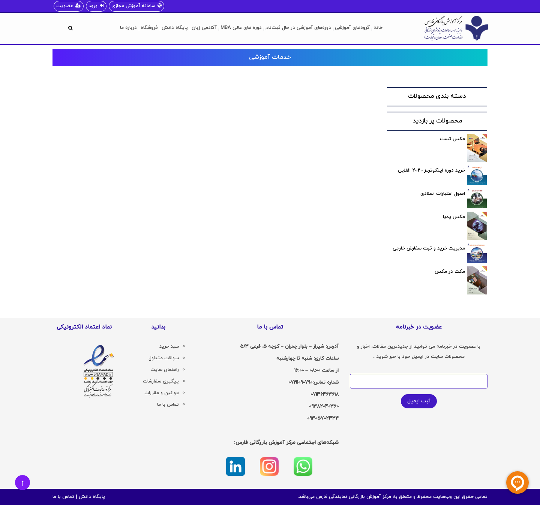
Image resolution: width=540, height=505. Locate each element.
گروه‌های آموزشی (352, 27)
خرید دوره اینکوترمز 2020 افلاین (431, 170)
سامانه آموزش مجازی (136, 6)
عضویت (68, 6)
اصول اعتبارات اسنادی (442, 193)
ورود (96, 6)
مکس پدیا (454, 217)
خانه (378, 27)
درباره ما (128, 27)
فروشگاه (149, 27)
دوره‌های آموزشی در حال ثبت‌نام (298, 27)
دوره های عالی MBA (241, 27)
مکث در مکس (450, 271)
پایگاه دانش (175, 27)
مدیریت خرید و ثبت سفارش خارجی (429, 248)
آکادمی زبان (204, 27)
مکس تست (452, 139)
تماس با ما (63, 496)
